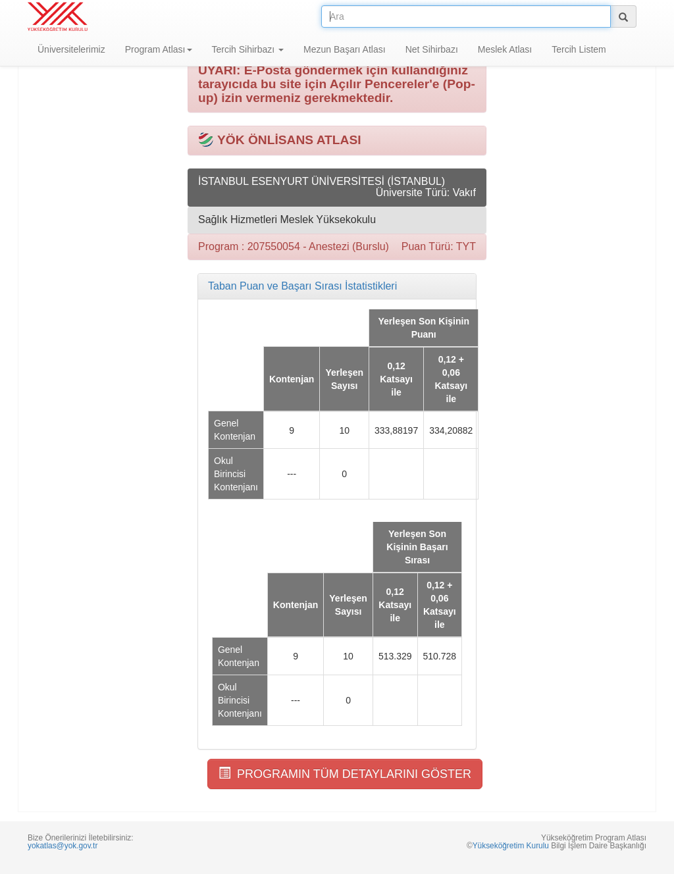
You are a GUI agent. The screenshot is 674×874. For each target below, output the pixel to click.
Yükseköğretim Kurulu (511, 845)
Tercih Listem (579, 49)
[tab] (337, 286)
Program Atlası (158, 49)
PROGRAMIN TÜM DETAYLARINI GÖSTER (345, 774)
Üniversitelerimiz (71, 49)
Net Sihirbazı (431, 49)
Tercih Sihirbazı (248, 49)
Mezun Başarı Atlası (344, 49)
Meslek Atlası (505, 49)
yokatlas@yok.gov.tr (62, 845)
